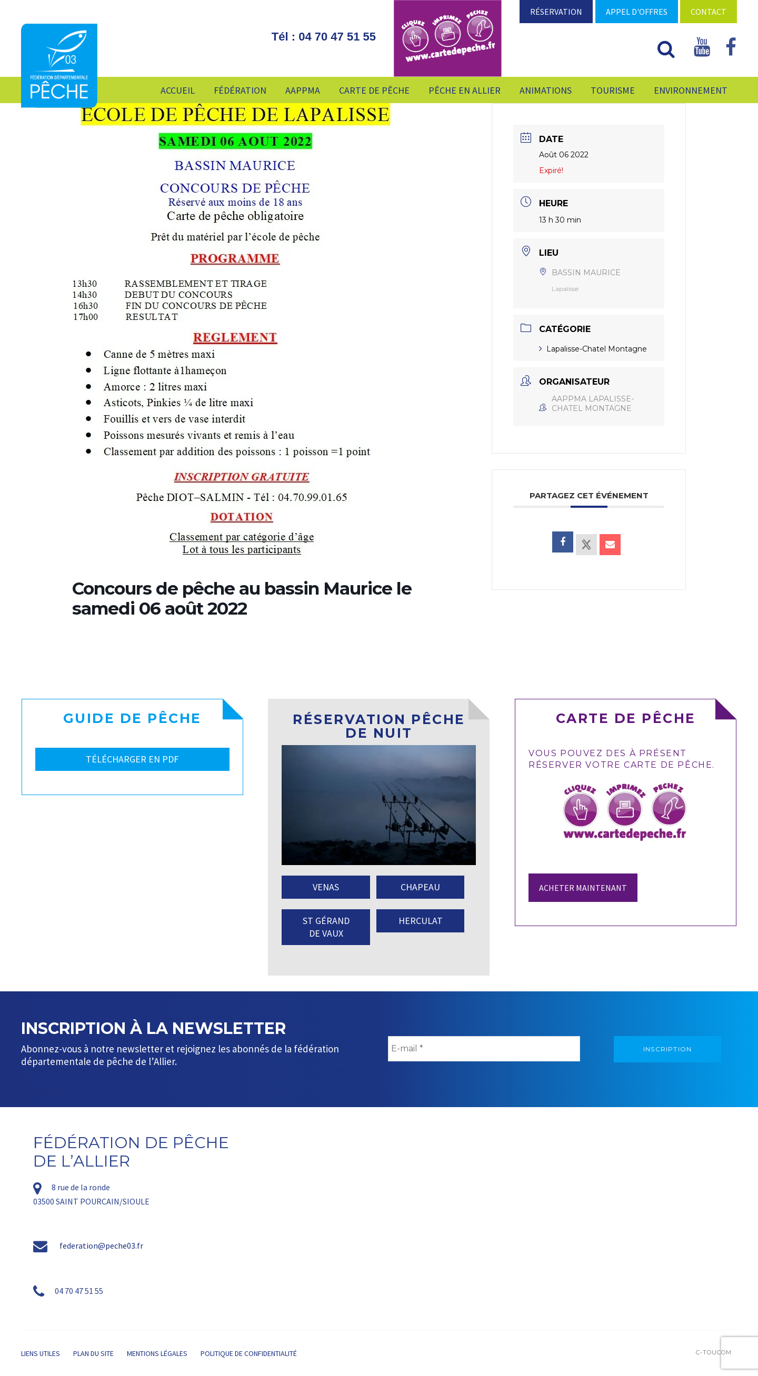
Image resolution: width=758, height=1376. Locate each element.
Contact (708, 11)
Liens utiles (40, 1353)
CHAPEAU (420, 887)
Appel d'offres (636, 11)
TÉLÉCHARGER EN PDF (132, 759)
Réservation (556, 11)
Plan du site (93, 1353)
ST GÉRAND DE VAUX (326, 927)
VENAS (326, 887)
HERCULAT (420, 921)
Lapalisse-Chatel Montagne (593, 349)
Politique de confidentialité (249, 1353)
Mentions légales (157, 1353)
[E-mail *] (484, 1048)
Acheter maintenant (583, 887)
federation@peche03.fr (101, 1245)
